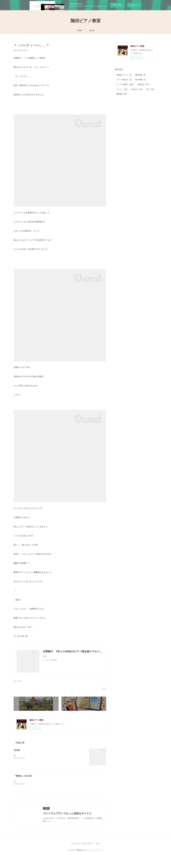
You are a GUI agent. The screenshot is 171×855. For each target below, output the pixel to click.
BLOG (91, 31)
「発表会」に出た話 (23, 776)
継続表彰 (121, 94)
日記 (150, 89)
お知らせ (136, 89)
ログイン (134, 5)
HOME (79, 31)
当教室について (123, 75)
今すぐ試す (117, 5)
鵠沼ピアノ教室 (85, 20)
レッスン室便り (124, 84)
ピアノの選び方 (123, 80)
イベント (121, 89)
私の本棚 (140, 80)
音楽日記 (142, 84)
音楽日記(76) (18, 681)
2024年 (17, 750)
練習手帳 (140, 75)
